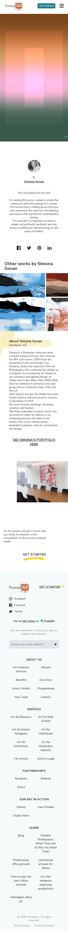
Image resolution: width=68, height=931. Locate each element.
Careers (46, 697)
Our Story (46, 680)
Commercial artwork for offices (45, 864)
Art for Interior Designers (21, 732)
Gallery (21, 807)
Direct (21, 787)
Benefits (21, 680)
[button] (61, 6)
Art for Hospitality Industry (46, 746)
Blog (21, 835)
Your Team (21, 697)
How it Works (21, 688)
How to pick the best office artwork (21, 881)
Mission (46, 667)
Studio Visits (21, 816)
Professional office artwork (21, 862)
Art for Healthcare (46, 732)
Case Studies (45, 807)
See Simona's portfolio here (34, 442)
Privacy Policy (22, 925)
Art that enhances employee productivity (45, 883)
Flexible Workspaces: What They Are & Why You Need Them (46, 843)
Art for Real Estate (45, 719)
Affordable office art (21, 899)
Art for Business (21, 717)
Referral (46, 779)
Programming (45, 688)
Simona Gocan (34, 182)
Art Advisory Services (21, 669)
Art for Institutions (21, 744)
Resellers (21, 779)
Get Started (46, 5)
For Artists (21, 759)
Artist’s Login (45, 759)
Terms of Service (44, 925)
